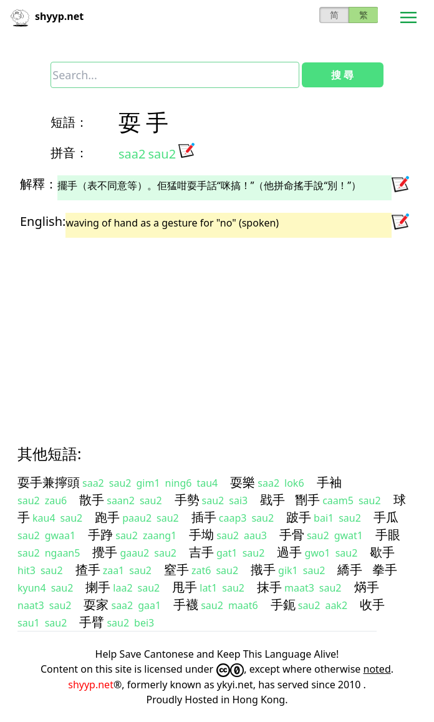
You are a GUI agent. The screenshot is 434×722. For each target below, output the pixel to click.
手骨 (291, 534)
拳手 (384, 569)
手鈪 (283, 604)
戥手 (272, 499)
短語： (69, 122)
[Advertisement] (217, 330)
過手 (289, 552)
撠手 (263, 569)
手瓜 (386, 517)
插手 (203, 517)
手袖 (329, 482)
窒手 (176, 569)
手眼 (387, 534)
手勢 (187, 499)
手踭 (100, 534)
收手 (372, 604)
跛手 (298, 517)
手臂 (91, 621)
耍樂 (242, 482)
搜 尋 (342, 75)
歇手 (382, 552)
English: (42, 221)
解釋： (38, 183)
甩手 (184, 586)
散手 (91, 499)
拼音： (69, 152)
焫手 (366, 586)
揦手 (97, 586)
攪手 (104, 552)
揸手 (87, 569)
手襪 (185, 604)
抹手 (269, 586)
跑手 (107, 517)
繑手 (349, 569)
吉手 (201, 552)
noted (377, 669)
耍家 (96, 604)
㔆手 (307, 499)
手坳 (201, 534)
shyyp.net (90, 684)
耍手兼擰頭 (48, 482)
